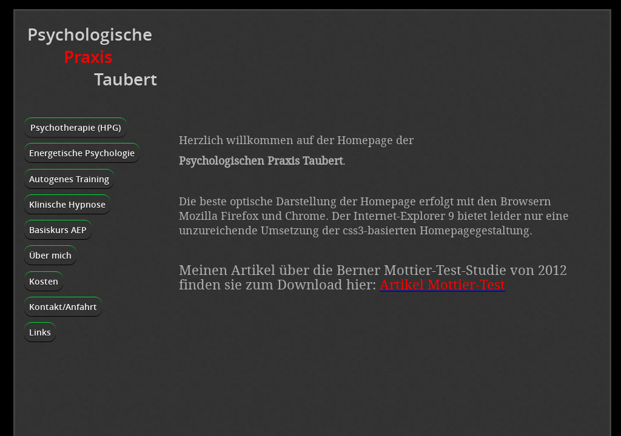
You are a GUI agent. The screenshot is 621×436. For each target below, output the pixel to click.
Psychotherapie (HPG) (75, 127)
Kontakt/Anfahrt (63, 306)
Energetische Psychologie (82, 153)
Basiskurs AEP (58, 230)
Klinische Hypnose (67, 204)
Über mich (50, 255)
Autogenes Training (69, 179)
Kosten (43, 281)
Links (40, 332)
